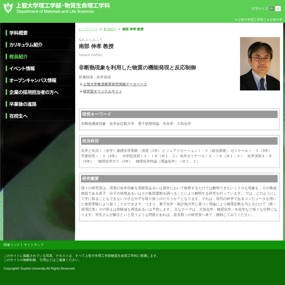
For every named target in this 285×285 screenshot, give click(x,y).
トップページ (88, 29)
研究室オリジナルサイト (102, 91)
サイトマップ (34, 244)
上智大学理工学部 (250, 19)
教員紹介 (110, 29)
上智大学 (275, 19)
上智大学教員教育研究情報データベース (115, 84)
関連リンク (12, 244)
